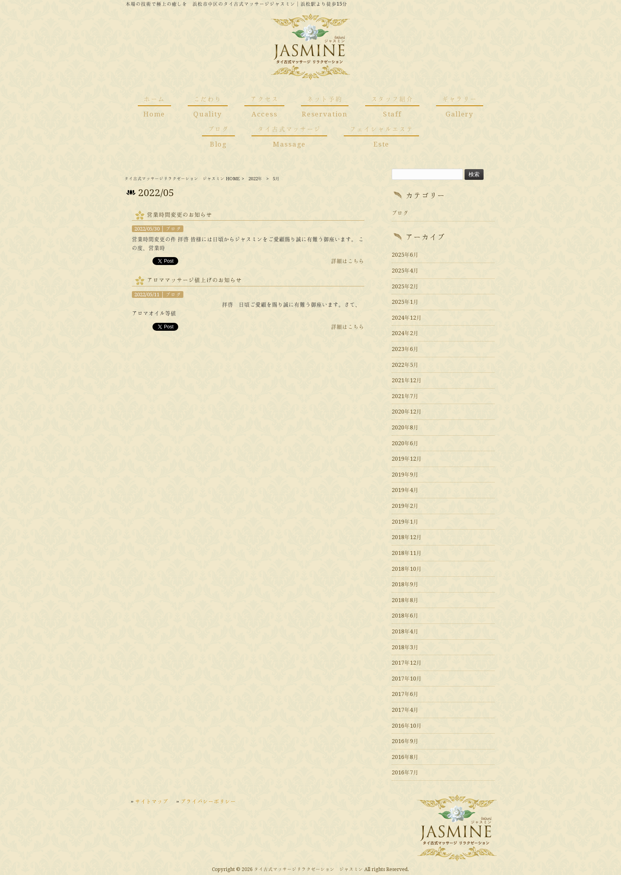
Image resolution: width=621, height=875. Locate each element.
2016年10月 (407, 725)
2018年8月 (405, 600)
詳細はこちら (347, 261)
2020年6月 (405, 443)
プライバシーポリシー (208, 801)
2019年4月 (405, 490)
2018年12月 (407, 537)
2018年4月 (405, 631)
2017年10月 (407, 678)
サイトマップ (151, 801)
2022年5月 (405, 365)
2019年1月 (405, 522)
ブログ (173, 229)
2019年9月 (405, 474)
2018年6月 (405, 615)
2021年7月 (405, 396)
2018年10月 (407, 569)
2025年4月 (405, 270)
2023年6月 (405, 349)
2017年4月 (405, 710)
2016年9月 (405, 741)
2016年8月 (405, 757)
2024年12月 (407, 318)
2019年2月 (405, 506)
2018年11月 (407, 553)
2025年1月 (405, 302)
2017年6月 (405, 694)
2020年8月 (405, 427)
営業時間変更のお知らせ (179, 214)
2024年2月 (405, 333)
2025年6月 (405, 255)
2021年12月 (407, 380)
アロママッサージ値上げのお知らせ (194, 280)
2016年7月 (405, 772)
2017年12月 (407, 663)
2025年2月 (405, 286)
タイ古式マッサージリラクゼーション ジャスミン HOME (182, 178)
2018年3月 (405, 647)
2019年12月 (407, 459)
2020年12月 (407, 411)
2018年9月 (405, 584)
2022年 (255, 178)
